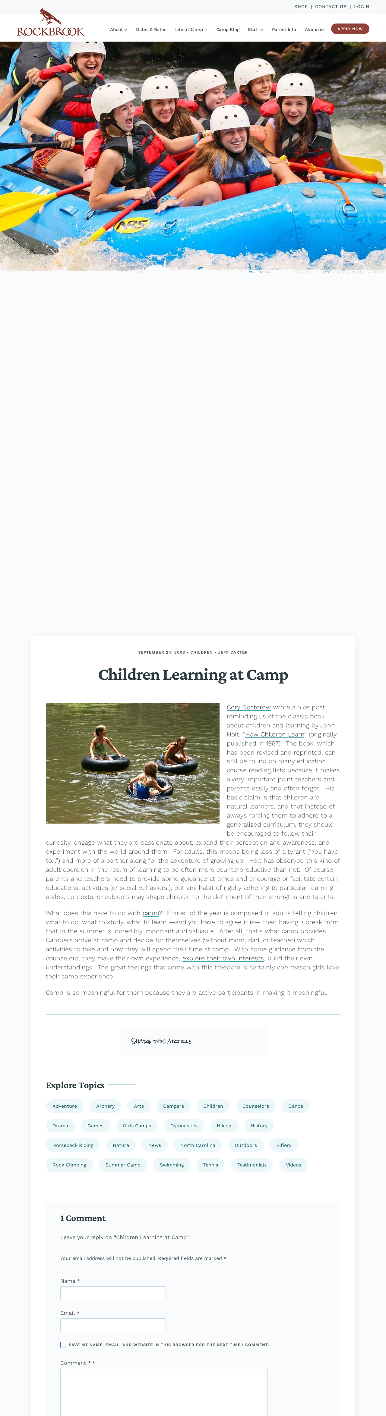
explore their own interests (223, 958)
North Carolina (197, 1145)
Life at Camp (191, 29)
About (118, 29)
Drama (60, 1126)
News (154, 1145)
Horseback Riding (72, 1145)
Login (361, 6)
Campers (173, 1106)
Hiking (224, 1126)
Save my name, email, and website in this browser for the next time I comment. (169, 1344)
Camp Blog (227, 29)
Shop (301, 6)
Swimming (172, 1165)
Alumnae (314, 29)
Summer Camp (123, 1165)
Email (70, 1313)
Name (70, 1281)
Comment (75, 1363)
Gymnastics (184, 1126)
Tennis (210, 1165)
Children (201, 652)
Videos (293, 1165)
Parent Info (284, 29)
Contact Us (331, 6)
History (259, 1126)
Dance (295, 1106)
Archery (105, 1106)
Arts (139, 1106)
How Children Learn (274, 734)
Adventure (64, 1106)
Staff (255, 29)
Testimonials (252, 1165)
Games (95, 1126)
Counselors (255, 1106)
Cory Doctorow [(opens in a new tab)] (249, 707)
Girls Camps (137, 1126)
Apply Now (350, 29)
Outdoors (246, 1145)
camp (151, 913)
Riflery (283, 1145)
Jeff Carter (233, 652)
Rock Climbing (69, 1165)
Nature (121, 1145)
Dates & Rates (151, 29)
